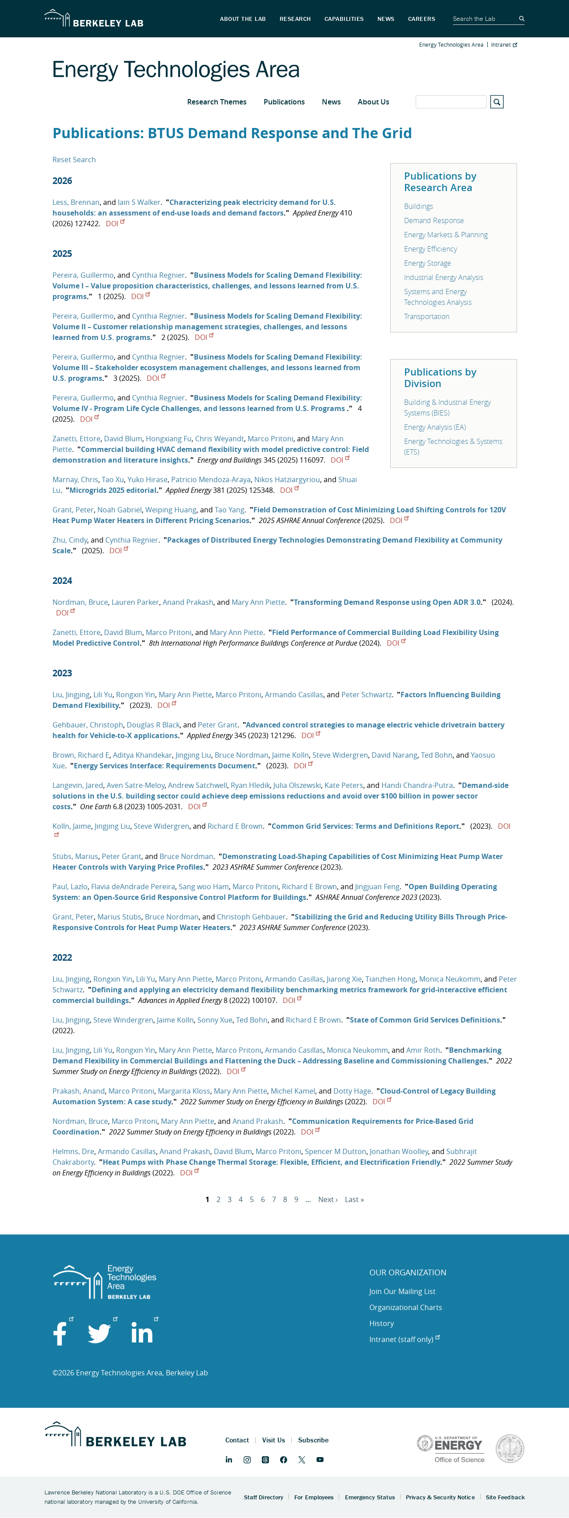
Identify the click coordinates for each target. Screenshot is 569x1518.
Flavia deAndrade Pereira (133, 886)
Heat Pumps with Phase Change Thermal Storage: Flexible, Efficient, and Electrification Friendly (271, 1162)
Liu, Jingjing (71, 694)
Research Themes (217, 102)
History (381, 1323)
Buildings (418, 206)
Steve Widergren (340, 755)
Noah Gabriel (119, 510)
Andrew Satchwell (197, 785)
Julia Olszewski (297, 785)
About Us (373, 102)
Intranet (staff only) (404, 1339)
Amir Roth (423, 1050)
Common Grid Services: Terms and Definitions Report (365, 826)
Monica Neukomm (450, 979)
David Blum (123, 438)
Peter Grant (217, 725)
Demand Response (434, 220)
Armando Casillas (294, 694)
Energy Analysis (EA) (435, 427)
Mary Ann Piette (258, 602)
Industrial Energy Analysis (443, 277)
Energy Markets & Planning (446, 235)
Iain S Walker (139, 202)
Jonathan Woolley (399, 1151)
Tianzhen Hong (390, 979)
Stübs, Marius (75, 856)
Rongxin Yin (135, 694)
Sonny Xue (214, 1020)
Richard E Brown (235, 826)
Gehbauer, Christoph (87, 725)
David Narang (394, 755)
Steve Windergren (123, 1020)
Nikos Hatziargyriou (287, 479)
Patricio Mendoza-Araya (211, 479)
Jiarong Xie (344, 979)
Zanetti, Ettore (76, 438)
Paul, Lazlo (70, 886)
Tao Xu (113, 479)
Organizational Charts (405, 1307)
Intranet (504, 44)
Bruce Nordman (241, 755)
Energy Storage (427, 263)
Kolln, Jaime (71, 826)
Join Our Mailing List (402, 1291)
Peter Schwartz (366, 694)
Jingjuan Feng (377, 886)
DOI (115, 223)
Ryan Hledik (250, 785)
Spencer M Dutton (335, 1151)
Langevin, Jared (77, 785)
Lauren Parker (135, 602)
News (331, 102)
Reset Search (74, 159)
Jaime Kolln (290, 755)
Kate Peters (344, 785)
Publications (284, 102)
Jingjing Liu (193, 755)
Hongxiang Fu (169, 438)
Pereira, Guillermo (83, 275)
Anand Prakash (188, 602)
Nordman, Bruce (80, 602)
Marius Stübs (119, 917)
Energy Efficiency (430, 249)
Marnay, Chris (75, 479)
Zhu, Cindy (69, 540)
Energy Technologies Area (451, 44)
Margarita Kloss (184, 1091)
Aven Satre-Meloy (135, 785)
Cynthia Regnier (158, 275)
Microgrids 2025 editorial (112, 490)
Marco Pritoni (270, 438)
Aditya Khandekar (142, 755)
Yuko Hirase (148, 479)
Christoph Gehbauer (251, 917)
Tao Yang (229, 510)
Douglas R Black (153, 725)
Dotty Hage (352, 1091)
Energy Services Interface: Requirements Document (164, 766)
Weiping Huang (170, 510)
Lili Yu (102, 694)
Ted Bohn (437, 755)
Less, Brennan (76, 202)
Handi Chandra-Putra (417, 785)
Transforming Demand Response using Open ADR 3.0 (387, 602)
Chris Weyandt (219, 438)
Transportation (426, 316)
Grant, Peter (73, 510)
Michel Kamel (293, 1091)
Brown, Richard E (80, 755)
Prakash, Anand (78, 1091)
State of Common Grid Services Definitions (425, 1020)
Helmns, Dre (73, 1151)
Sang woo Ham (204, 886)
